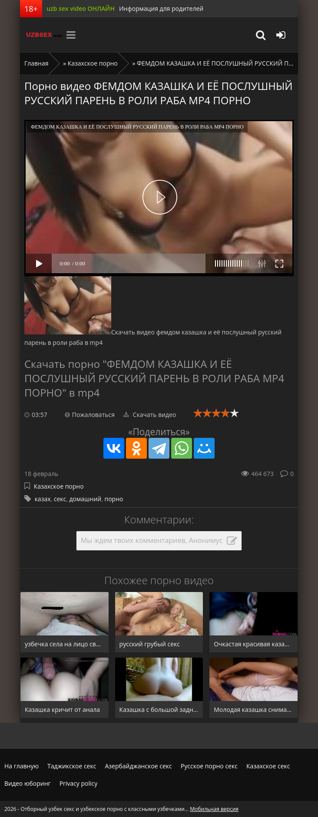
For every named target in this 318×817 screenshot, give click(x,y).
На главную (21, 766)
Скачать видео (149, 414)
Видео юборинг (27, 783)
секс (60, 499)
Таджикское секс (71, 766)
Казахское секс (268, 766)
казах (43, 499)
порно (113, 499)
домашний (86, 499)
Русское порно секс (209, 766)
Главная (36, 63)
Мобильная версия (214, 809)
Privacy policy (79, 783)
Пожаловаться (90, 414)
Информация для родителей (161, 8)
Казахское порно (93, 63)
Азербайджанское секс (138, 766)
